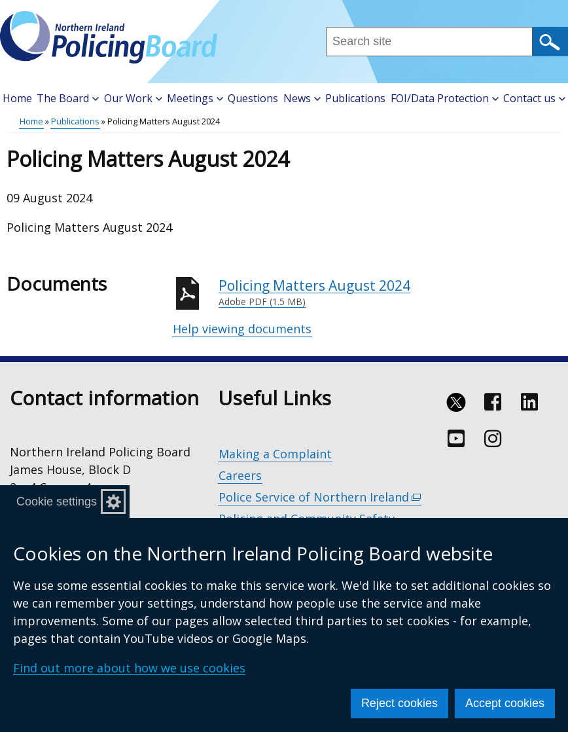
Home (17, 98)
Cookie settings (56, 501)
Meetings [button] (195, 98)
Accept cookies (504, 703)
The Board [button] (68, 98)
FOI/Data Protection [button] (445, 98)
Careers (240, 475)
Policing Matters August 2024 (390, 292)
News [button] (302, 98)
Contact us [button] (534, 98)
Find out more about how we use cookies (129, 668)
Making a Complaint (275, 454)
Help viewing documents (242, 329)
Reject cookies (399, 703)
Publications (355, 98)
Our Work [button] (133, 98)
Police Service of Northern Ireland (320, 497)
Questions (253, 98)
